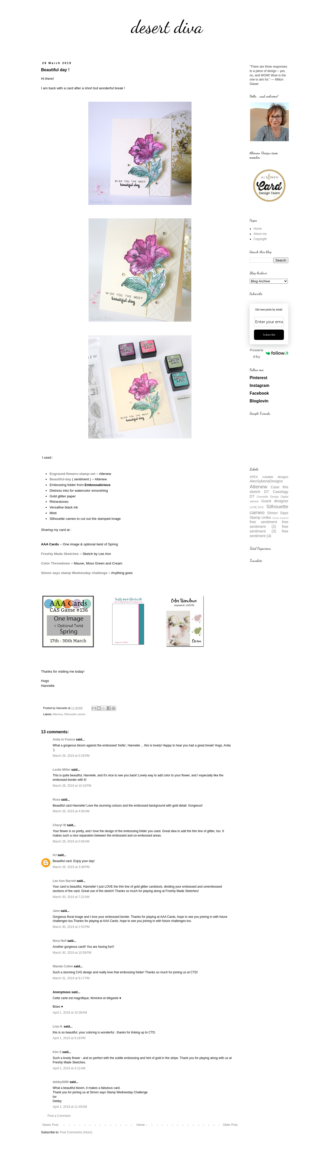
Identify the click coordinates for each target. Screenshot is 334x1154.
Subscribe (269, 334)
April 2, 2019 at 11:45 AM (70, 1107)
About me (260, 234)
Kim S (57, 1052)
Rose (56, 799)
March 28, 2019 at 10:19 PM (72, 785)
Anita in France (64, 739)
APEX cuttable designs (269, 477)
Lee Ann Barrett (64, 881)
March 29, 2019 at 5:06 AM (71, 841)
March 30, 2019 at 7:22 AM (71, 897)
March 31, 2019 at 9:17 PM (71, 978)
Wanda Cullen (63, 966)
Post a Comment (58, 1116)
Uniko (266, 517)
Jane (56, 911)
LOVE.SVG (257, 507)
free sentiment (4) (269, 533)
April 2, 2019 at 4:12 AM (69, 1068)
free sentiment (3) (269, 528)
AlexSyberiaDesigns (266, 481)
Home (141, 1125)
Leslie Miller (61, 769)
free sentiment (263, 522)
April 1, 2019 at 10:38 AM (70, 1012)
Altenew (57, 714)
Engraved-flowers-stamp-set (72, 474)
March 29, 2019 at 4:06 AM (71, 811)
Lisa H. (58, 1026)
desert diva (167, 27)
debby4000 (61, 1082)
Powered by (269, 353)
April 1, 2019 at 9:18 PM (69, 1038)
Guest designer (274, 501)
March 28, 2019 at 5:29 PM (71, 756)
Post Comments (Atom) (76, 1132)
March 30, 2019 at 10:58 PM (72, 952)
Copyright (260, 239)
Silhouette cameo (74, 714)
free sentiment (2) (269, 524)
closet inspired (280, 517)
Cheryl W (59, 825)
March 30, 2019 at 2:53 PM (71, 927)
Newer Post (50, 1125)
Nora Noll (59, 941)
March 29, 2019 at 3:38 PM (71, 867)
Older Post (230, 1125)
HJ (55, 855)
